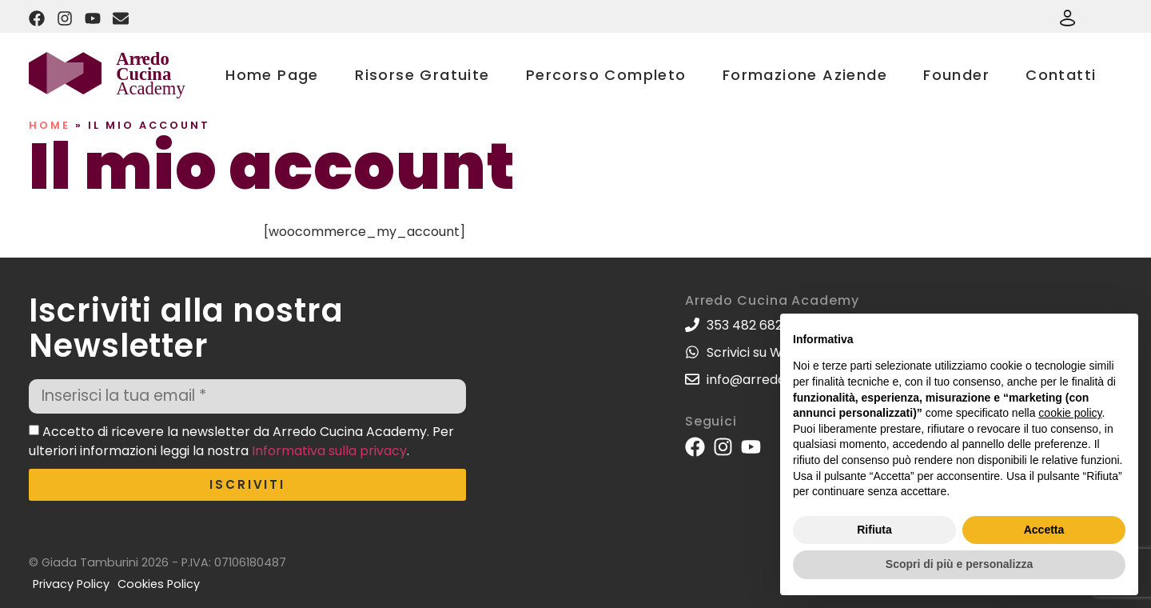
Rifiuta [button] (874, 529)
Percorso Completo (606, 75)
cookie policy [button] (1069, 412)
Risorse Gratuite (422, 75)
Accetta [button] (1044, 529)
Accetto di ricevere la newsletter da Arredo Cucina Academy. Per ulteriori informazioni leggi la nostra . (241, 440)
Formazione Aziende (805, 75)
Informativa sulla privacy (329, 450)
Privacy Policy (71, 584)
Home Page (272, 75)
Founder (956, 75)
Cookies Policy (158, 584)
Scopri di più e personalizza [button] (959, 564)
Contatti (1061, 75)
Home (49, 125)
